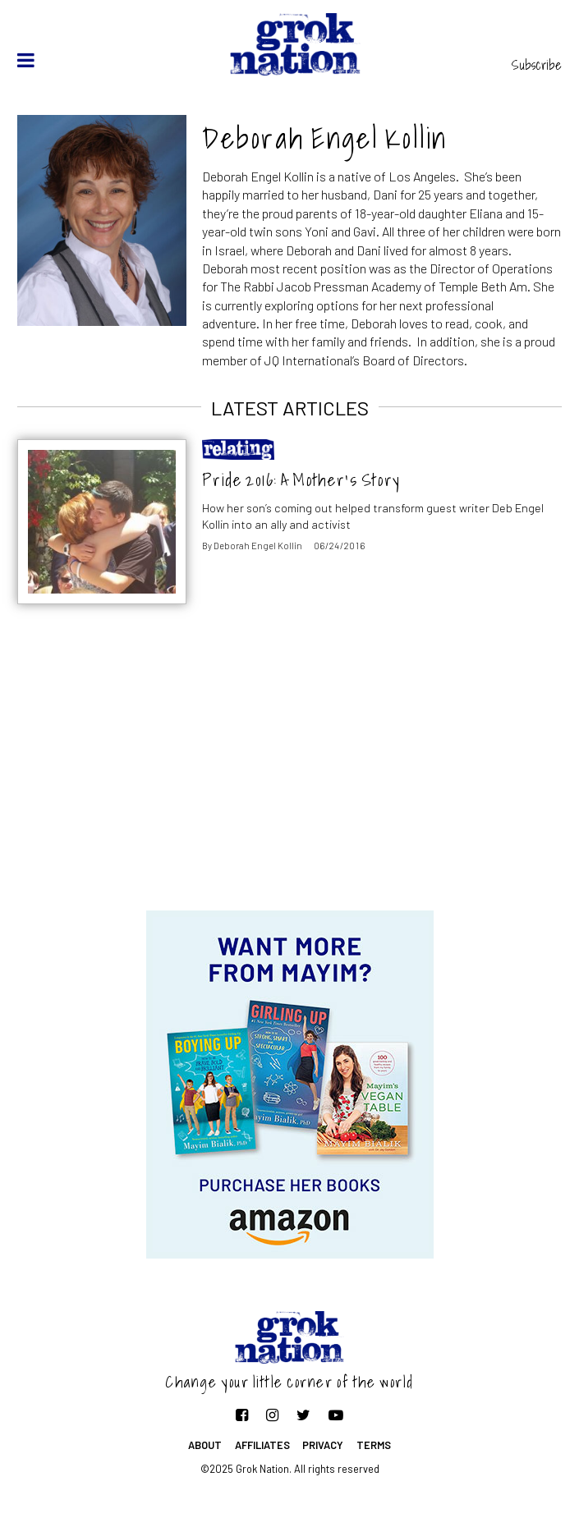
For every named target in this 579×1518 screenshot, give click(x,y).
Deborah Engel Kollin (258, 545)
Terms (373, 1445)
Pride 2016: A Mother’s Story (301, 479)
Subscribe (537, 65)
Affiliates (262, 1445)
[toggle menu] (25, 60)
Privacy (322, 1445)
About (205, 1445)
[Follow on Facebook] (242, 1415)
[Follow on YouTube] (336, 1415)
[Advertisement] (290, 779)
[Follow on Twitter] (303, 1415)
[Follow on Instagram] (272, 1415)
